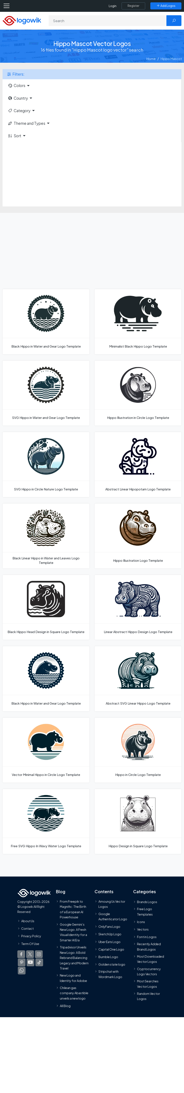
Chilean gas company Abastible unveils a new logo (74, 993)
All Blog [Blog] (65, 1006)
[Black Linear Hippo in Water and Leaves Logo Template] (46, 536)
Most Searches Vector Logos (147, 983)
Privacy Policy (31, 936)
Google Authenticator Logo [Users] (112, 916)
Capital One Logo (111, 949)
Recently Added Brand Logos (149, 946)
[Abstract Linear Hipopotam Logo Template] (138, 464)
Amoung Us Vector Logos (111, 903)
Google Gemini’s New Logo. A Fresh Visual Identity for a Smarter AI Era (73, 932)
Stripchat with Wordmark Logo (110, 974)
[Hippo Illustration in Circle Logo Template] (138, 393)
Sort (14, 135)
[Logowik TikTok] (39, 962)
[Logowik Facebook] (21, 954)
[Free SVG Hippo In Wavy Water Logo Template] (46, 821)
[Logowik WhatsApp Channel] (22, 970)
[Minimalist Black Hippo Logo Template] (138, 321)
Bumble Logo (108, 957)
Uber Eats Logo (109, 942)
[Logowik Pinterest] (22, 962)
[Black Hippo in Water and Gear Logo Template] (46, 321)
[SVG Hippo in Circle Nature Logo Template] (46, 464)
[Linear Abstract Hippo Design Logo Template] (138, 607)
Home (151, 58)
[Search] (108, 20)
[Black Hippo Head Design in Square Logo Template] (46, 607)
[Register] (133, 5)
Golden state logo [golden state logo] (111, 964)
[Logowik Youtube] (30, 962)
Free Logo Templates (145, 911)
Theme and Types (26, 123)
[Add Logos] (165, 5)
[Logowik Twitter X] (30, 954)
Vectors (143, 929)
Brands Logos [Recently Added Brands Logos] (147, 902)
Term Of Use (30, 944)
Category (19, 110)
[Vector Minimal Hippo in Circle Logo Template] (46, 750)
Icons (141, 922)
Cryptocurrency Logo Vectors (149, 971)
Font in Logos (147, 937)
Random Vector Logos (148, 996)
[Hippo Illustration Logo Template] (138, 536)
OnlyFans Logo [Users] (109, 927)
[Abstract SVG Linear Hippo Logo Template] (138, 678)
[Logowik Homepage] (22, 20)
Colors (16, 85)
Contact (27, 929)
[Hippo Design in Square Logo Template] (138, 821)
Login (112, 6)
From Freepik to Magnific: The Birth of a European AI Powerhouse (73, 909)
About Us (27, 921)
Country (18, 98)
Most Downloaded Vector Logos (150, 958)
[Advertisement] (92, 174)
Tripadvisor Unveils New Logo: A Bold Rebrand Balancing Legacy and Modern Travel (74, 957)
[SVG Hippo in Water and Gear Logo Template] (46, 393)
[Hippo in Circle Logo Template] (138, 750)
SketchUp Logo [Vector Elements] (109, 934)
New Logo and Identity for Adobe (73, 978)
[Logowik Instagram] (39, 954)
